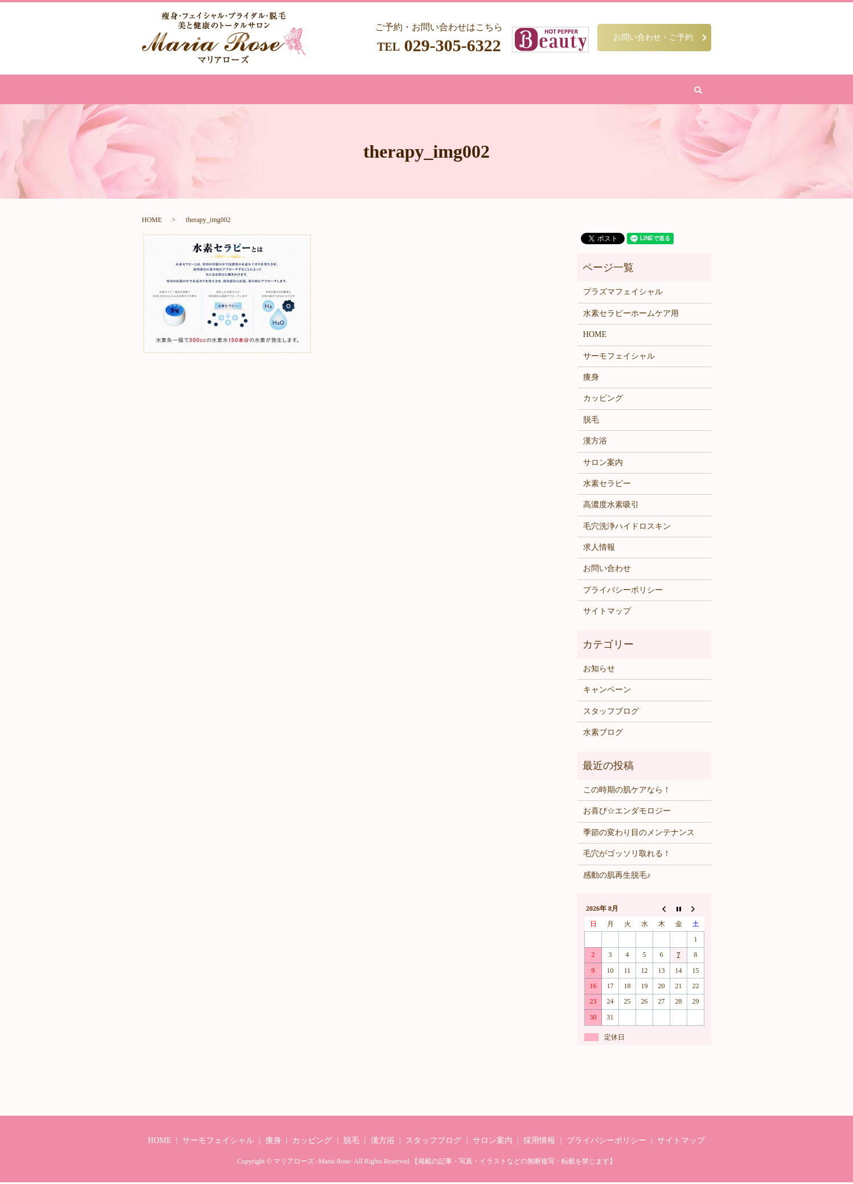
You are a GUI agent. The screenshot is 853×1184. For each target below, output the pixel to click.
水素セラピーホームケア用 (631, 315)
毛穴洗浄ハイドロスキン (627, 528)
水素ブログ (603, 734)
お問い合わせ (573, 90)
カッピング (430, 90)
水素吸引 (475, 90)
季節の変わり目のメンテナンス (639, 835)
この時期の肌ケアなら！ (627, 792)
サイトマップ (607, 613)
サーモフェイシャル (619, 357)
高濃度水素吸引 (611, 507)
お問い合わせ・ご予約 (653, 37)
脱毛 (358, 90)
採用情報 (539, 1142)
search (615, 90)
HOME (245, 90)
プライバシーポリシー (623, 592)
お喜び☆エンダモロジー (627, 813)
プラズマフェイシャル (623, 294)
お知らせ (599, 671)
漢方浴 (389, 90)
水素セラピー (607, 486)
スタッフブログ (611, 713)
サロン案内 (520, 90)
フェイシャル (317, 90)
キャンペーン (607, 692)
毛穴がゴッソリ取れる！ (627, 856)
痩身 (275, 90)
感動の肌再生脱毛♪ (617, 877)
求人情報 (599, 549)
